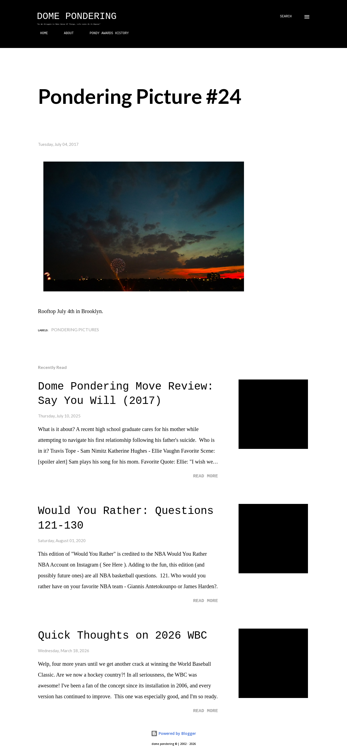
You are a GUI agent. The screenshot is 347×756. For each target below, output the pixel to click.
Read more (205, 476)
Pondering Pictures (75, 329)
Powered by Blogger (173, 733)
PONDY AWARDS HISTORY (106, 33)
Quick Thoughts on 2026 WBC (122, 636)
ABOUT (65, 33)
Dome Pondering (77, 16)
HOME (41, 33)
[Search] (286, 16)
